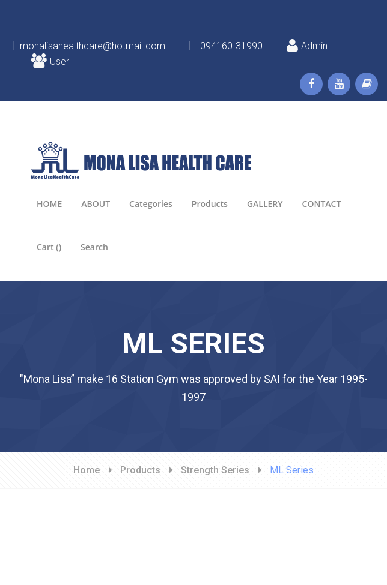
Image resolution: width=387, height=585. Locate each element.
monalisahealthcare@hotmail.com (87, 46)
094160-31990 (226, 46)
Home (86, 470)
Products (140, 470)
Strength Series (215, 470)
